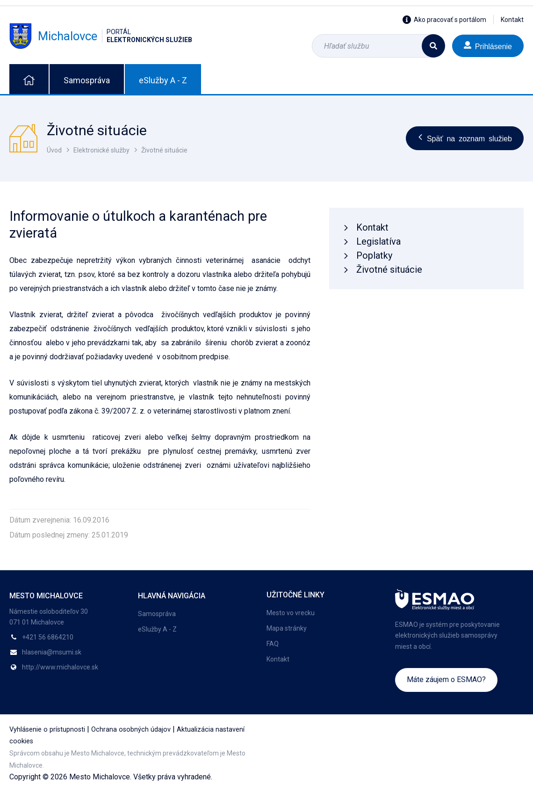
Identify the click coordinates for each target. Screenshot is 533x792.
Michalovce (100, 36)
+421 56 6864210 (47, 637)
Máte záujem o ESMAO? (446, 679)
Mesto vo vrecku (290, 613)
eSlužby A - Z (163, 80)
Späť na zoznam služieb (465, 138)
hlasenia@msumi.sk (51, 652)
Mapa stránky (286, 628)
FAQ (272, 643)
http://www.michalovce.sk (60, 667)
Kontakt (512, 19)
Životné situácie (164, 150)
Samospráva (87, 80)
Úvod (54, 150)
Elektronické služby (101, 150)
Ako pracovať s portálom (444, 19)
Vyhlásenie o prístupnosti (47, 730)
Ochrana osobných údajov (131, 730)
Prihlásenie (488, 45)
